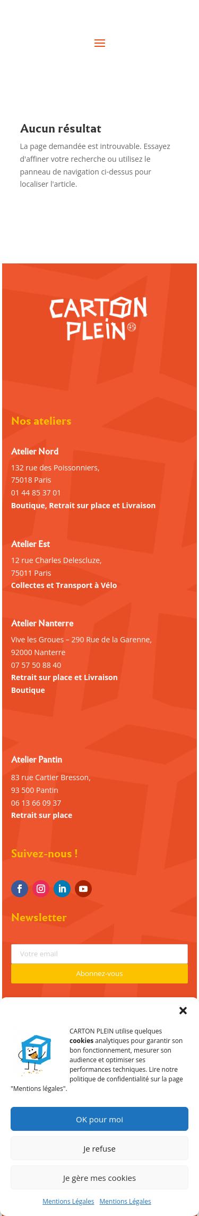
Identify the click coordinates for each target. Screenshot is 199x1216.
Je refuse (99, 1148)
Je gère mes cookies (99, 1177)
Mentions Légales (68, 1201)
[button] (183, 1010)
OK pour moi (99, 1119)
